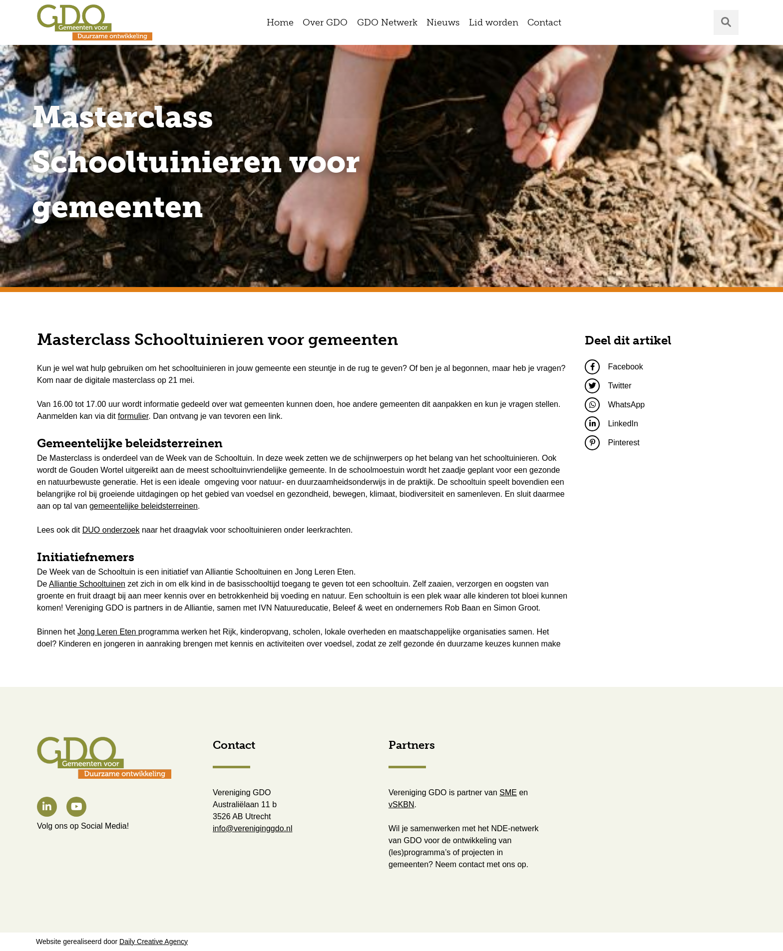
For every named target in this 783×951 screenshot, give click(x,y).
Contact (544, 22)
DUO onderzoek (111, 530)
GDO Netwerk (387, 22)
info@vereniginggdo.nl (252, 828)
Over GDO (325, 22)
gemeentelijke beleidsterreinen (143, 506)
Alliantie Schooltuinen (87, 584)
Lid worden (493, 22)
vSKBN (401, 804)
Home (280, 22)
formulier (133, 416)
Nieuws (442, 22)
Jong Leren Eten (107, 632)
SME (508, 792)
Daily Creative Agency (153, 942)
